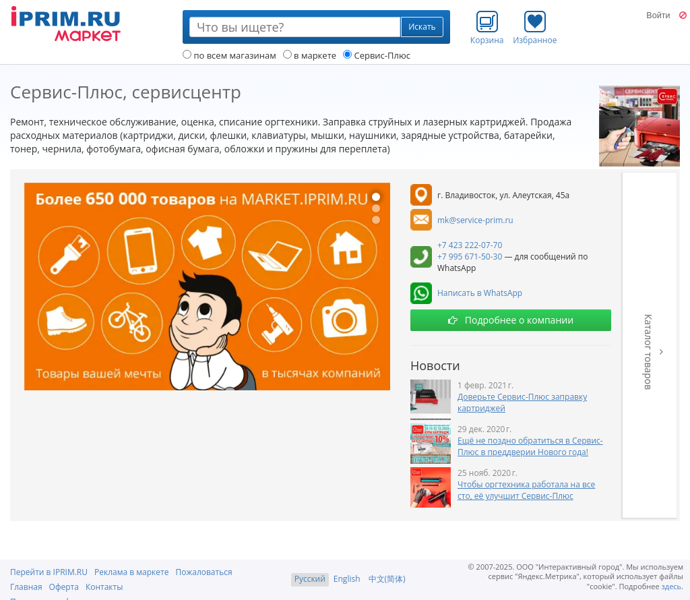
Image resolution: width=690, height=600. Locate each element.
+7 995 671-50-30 (469, 256)
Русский (309, 578)
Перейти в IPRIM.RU (49, 572)
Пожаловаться (203, 572)
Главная (26, 587)
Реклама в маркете (131, 572)
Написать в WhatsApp (479, 293)
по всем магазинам (229, 55)
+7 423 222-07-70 (469, 245)
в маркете (309, 55)
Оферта (64, 587)
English (347, 578)
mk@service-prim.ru (475, 220)
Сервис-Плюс (376, 55)
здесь (672, 586)
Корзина (487, 27)
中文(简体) (387, 578)
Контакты (104, 587)
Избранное (535, 27)
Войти (658, 15)
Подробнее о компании (510, 319)
